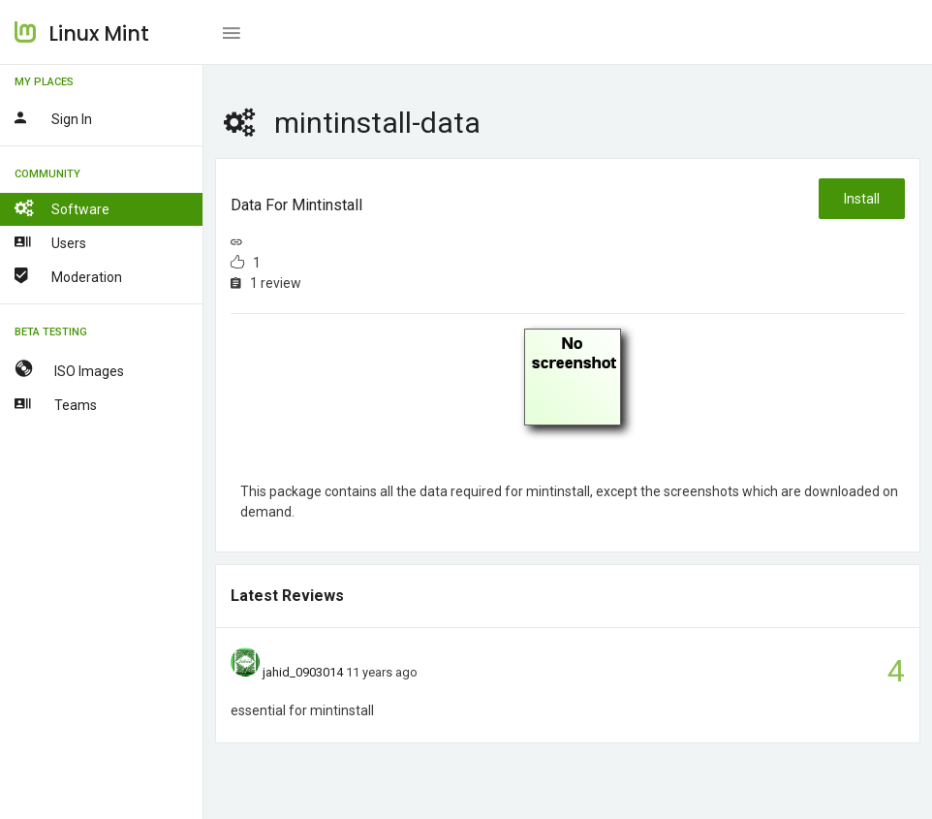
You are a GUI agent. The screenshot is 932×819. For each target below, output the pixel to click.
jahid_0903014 (303, 672)
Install (862, 198)
